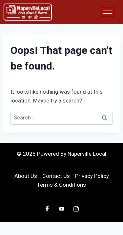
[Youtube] (62, 209)
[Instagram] (76, 209)
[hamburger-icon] (107, 12)
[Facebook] (47, 209)
